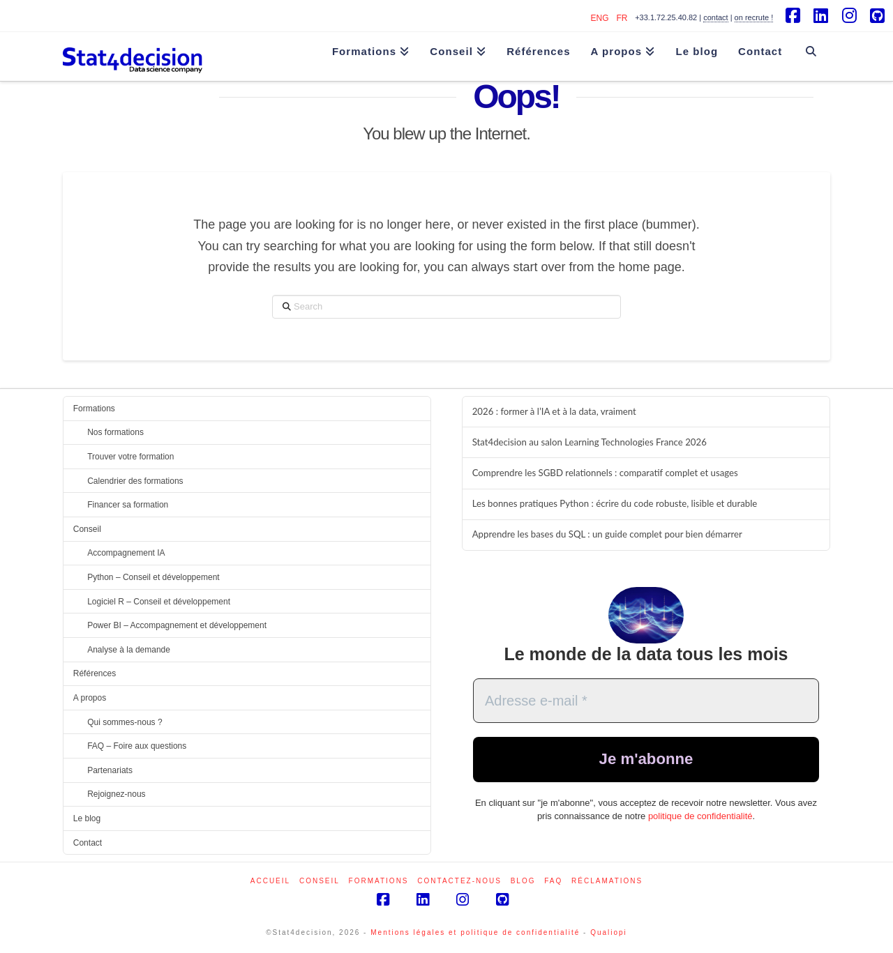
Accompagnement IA (126, 553)
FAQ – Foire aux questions (136, 746)
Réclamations (607, 881)
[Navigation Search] (811, 44)
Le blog (86, 818)
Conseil (87, 529)
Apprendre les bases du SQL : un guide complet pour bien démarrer (607, 534)
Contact (87, 843)
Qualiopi (608, 932)
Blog (523, 881)
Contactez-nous (459, 881)
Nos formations (115, 432)
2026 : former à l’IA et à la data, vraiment (554, 411)
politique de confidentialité (700, 818)
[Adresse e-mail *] (646, 700)
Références (94, 673)
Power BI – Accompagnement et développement (177, 625)
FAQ (553, 881)
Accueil (270, 881)
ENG (600, 18)
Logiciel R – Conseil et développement (158, 602)
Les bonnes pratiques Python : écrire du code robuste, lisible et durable (615, 503)
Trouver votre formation (130, 457)
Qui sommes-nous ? (124, 722)
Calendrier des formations (135, 481)
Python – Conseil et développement (153, 577)
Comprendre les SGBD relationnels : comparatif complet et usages (605, 473)
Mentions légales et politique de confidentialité (475, 932)
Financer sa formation (127, 505)
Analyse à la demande (128, 650)
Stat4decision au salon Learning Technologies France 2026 (589, 442)
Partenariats (110, 770)
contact (715, 17)
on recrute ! (754, 17)
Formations (94, 408)
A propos (89, 698)
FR (621, 18)
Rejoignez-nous (116, 794)
